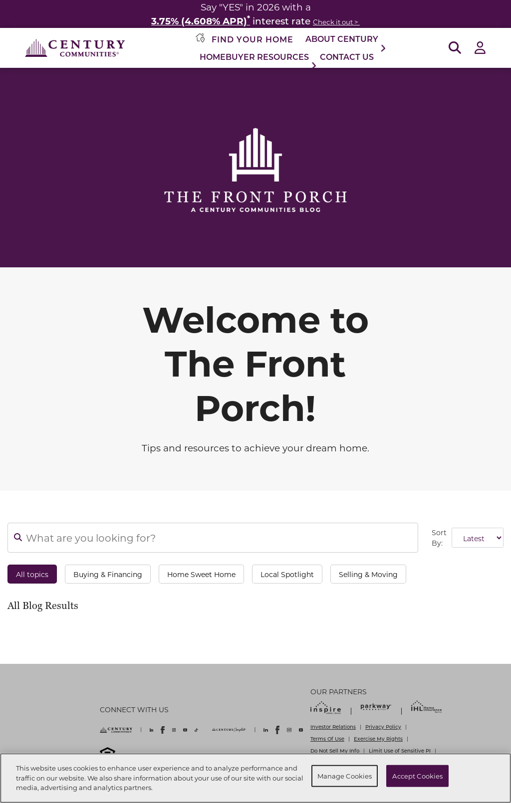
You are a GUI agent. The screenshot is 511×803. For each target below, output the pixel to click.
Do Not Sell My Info (334, 750)
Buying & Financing (107, 574)
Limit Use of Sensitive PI (400, 750)
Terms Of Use (327, 738)
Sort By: (439, 538)
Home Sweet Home (201, 574)
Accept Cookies (417, 776)
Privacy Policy (383, 726)
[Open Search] (455, 48)
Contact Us (347, 56)
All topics (32, 574)
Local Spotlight (287, 574)
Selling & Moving (368, 574)
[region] (255, 778)
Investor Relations (333, 726)
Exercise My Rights (378, 738)
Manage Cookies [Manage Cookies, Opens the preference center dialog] (344, 776)
